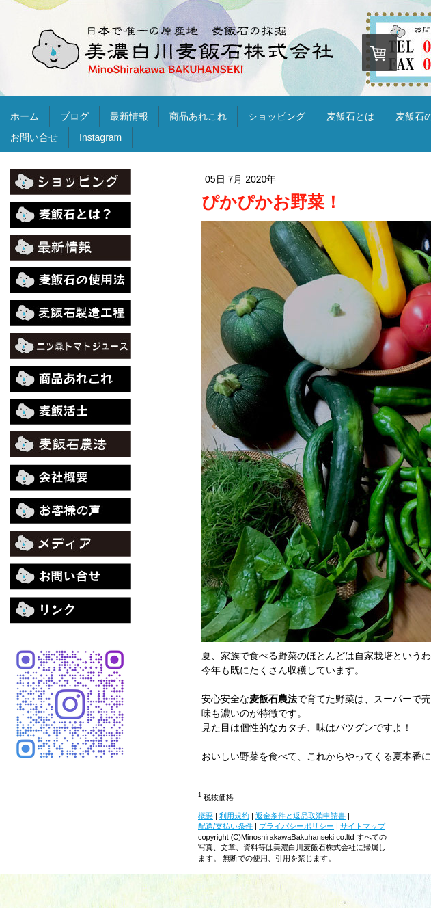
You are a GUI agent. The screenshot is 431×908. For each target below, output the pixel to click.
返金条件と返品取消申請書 (300, 816)
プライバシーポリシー (296, 826)
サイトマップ (362, 826)
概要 (205, 816)
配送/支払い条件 (225, 826)
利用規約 (234, 816)
